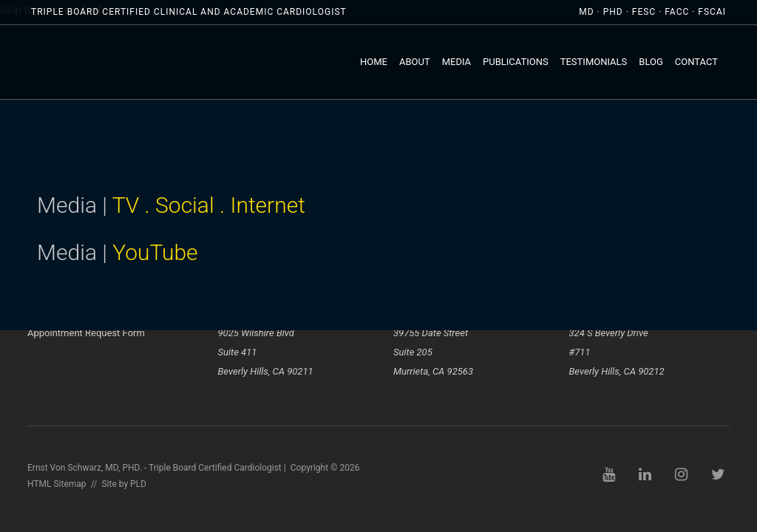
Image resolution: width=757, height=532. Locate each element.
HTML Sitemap (56, 484)
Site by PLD (123, 484)
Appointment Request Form (86, 332)
